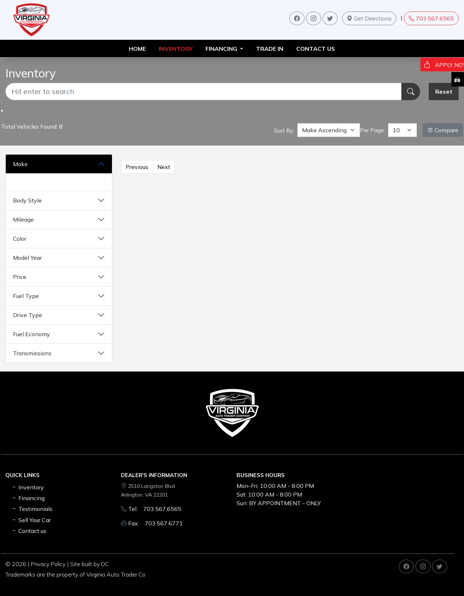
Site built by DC (89, 564)
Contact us (315, 48)
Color (19, 238)
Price (19, 276)
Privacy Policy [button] (48, 564)
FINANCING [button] (222, 48)
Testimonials (32, 508)
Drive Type (27, 315)
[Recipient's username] (203, 91)
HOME (137, 48)
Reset (443, 91)
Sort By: (284, 130)
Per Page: (372, 130)
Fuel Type (26, 295)
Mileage (23, 219)
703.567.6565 (431, 18)
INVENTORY (176, 48)
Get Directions (369, 18)
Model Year (27, 257)
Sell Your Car (31, 520)
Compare (442, 130)
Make (20, 164)
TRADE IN (269, 48)
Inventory (27, 487)
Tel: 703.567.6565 (154, 508)
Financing (28, 498)
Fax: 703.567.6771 (155, 523)
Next (163, 166)
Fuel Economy (31, 334)
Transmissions (32, 353)
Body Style (27, 200)
